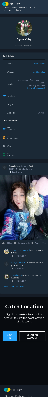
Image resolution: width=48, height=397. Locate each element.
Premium (23, 7)
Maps (14, 7)
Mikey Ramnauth (18, 262)
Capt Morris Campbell (20, 250)
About (32, 7)
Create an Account (32, 336)
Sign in (9, 336)
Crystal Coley (14, 166)
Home (6, 7)
